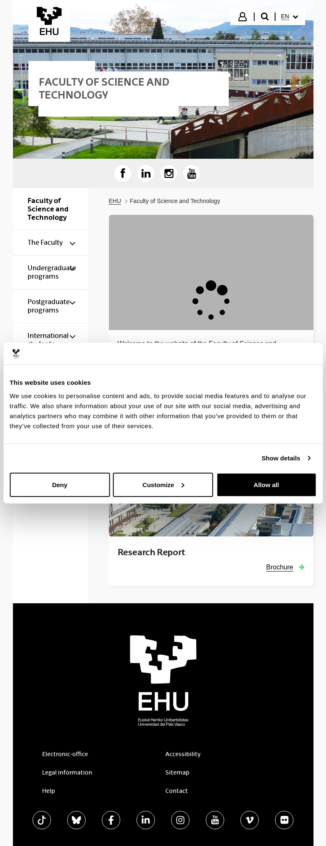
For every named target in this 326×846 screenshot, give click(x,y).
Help (48, 791)
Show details (281, 458)
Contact (176, 791)
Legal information (67, 772)
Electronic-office (65, 754)
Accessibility (182, 754)
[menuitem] (289, 16)
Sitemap (177, 772)
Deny (60, 484)
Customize (163, 484)
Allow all (266, 484)
